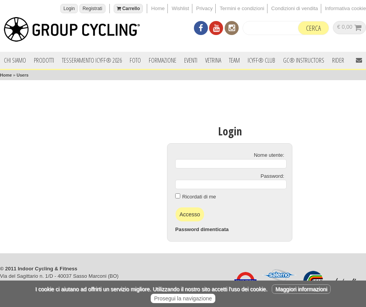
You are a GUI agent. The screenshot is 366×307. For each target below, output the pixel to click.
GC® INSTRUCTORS (303, 60)
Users (23, 75)
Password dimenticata (202, 229)
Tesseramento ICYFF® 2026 (92, 60)
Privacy (204, 8)
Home (158, 8)
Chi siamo (15, 60)
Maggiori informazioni (301, 289)
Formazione (162, 60)
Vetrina (213, 60)
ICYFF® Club (261, 60)
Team (234, 60)
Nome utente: (269, 155)
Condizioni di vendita (294, 8)
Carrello (128, 8)
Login (69, 8)
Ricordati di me (199, 197)
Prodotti (44, 60)
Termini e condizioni (242, 8)
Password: (272, 176)
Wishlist (180, 8)
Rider (338, 60)
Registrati (92, 8)
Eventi (190, 60)
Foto (135, 60)
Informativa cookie (345, 8)
